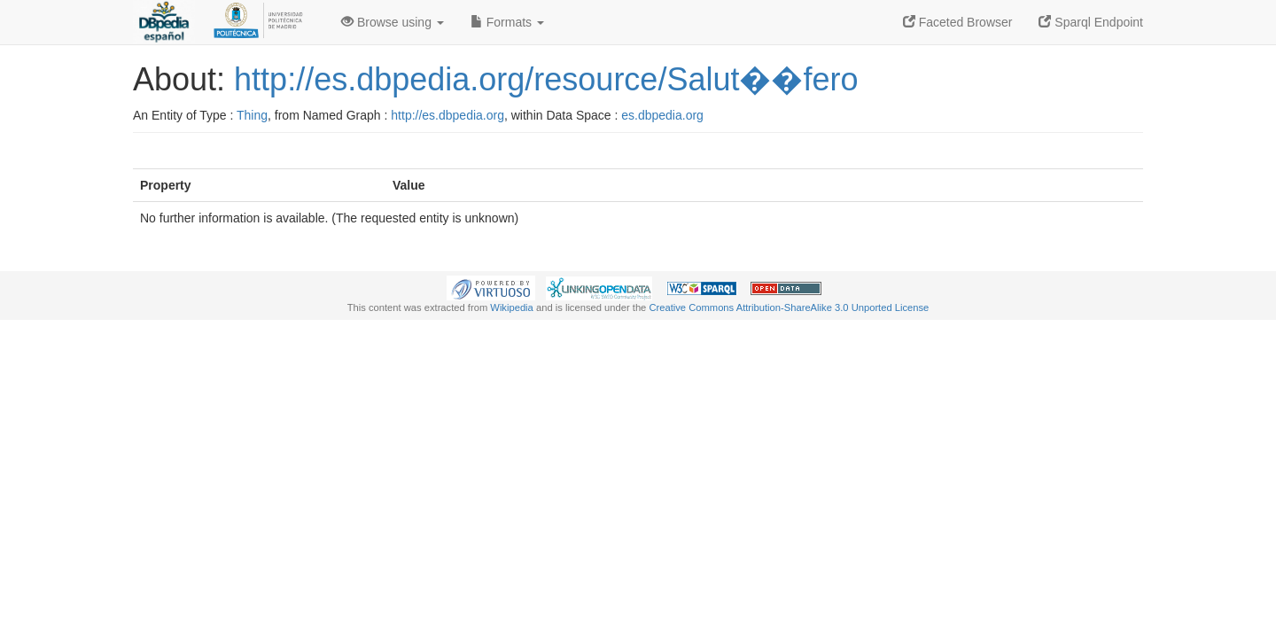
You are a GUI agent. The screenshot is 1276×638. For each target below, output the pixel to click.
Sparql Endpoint (1091, 22)
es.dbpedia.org (662, 115)
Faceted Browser (958, 22)
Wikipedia (511, 307)
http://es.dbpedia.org (447, 115)
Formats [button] (507, 22)
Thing (252, 115)
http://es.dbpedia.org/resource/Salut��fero (546, 79)
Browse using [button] (392, 22)
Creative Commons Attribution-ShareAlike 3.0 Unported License (789, 307)
